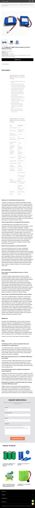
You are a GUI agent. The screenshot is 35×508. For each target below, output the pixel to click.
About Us (4, 491)
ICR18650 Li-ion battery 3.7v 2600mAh (24, 464)
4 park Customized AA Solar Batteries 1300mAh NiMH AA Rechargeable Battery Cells (9, 485)
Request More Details (17, 438)
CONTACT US (17, 59)
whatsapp (6, 64)
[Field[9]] (17, 420)
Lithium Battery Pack (13, 4)
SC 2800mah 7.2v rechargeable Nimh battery (24, 485)
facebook (2, 64)
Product (4, 495)
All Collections (7, 4)
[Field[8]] (17, 415)
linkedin (7, 64)
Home (3, 4)
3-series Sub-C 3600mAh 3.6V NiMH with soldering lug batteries (9, 465)
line (4, 64)
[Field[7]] (17, 410)
